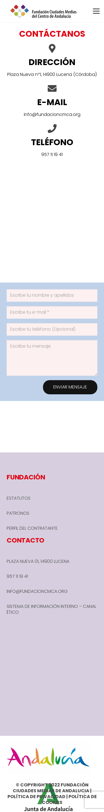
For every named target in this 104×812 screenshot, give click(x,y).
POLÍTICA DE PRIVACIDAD (36, 796)
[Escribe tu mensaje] (52, 358)
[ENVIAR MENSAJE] (70, 387)
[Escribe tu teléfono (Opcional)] (52, 329)
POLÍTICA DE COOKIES (69, 799)
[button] (96, 11)
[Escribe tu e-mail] (52, 312)
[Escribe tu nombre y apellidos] (52, 295)
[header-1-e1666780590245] (43, 11)
